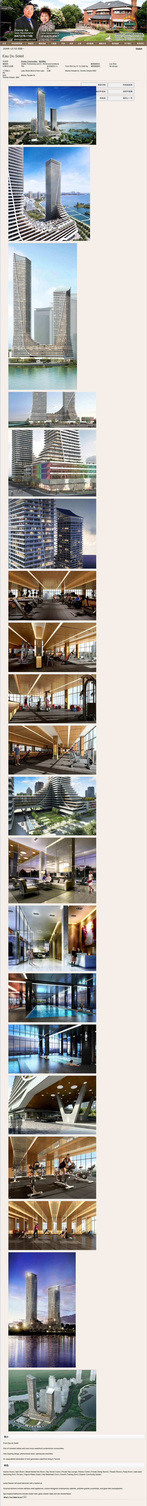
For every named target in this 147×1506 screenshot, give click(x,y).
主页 (4, 44)
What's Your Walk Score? (15, 1497)
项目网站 (42, 61)
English (139, 49)
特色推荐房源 (17, 44)
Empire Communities (29, 61)
